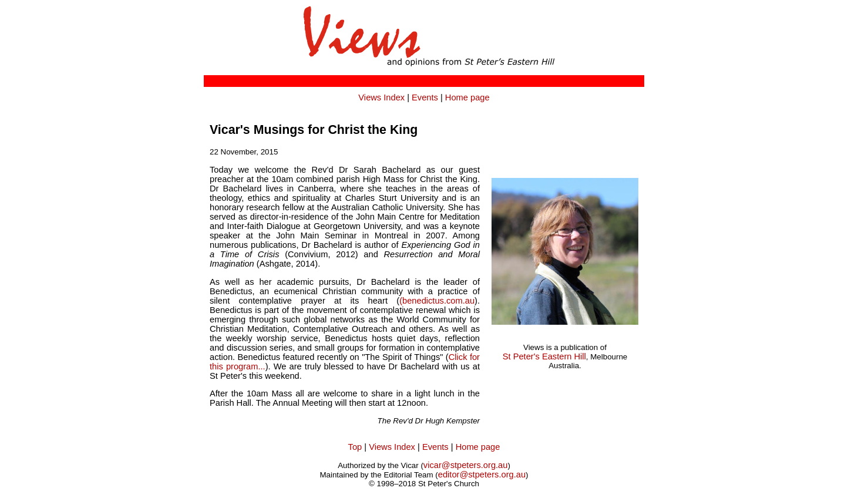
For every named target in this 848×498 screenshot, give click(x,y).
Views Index (381, 97)
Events (425, 97)
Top (355, 447)
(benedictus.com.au (437, 300)
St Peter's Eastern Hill (544, 356)
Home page (467, 97)
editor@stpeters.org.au (482, 474)
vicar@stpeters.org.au (465, 465)
